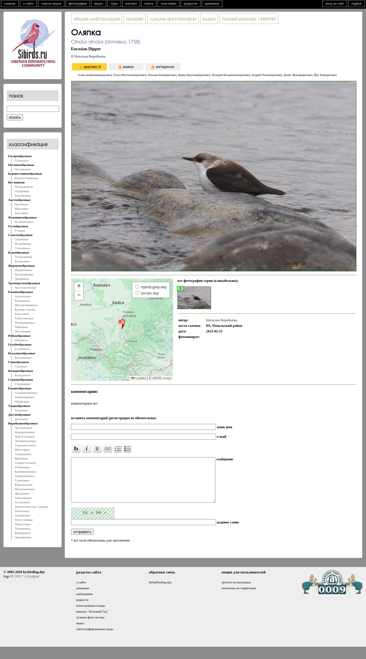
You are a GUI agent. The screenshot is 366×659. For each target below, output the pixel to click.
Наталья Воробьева (90, 56)
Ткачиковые (23, 528)
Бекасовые (22, 313)
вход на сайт (334, 3)
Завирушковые (25, 476)
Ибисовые (21, 208)
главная (9, 3)
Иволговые (22, 449)
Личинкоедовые (25, 441)
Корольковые (23, 484)
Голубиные (22, 349)
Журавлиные (23, 270)
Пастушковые (24, 274)
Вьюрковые (22, 533)
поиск (148, 3)
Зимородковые (24, 397)
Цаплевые (21, 204)
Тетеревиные (23, 257)
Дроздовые (22, 493)
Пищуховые (23, 524)
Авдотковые (23, 296)
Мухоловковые (25, 489)
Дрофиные (22, 278)
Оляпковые (22, 467)
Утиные (20, 230)
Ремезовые (22, 511)
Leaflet (138, 378)
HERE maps (162, 378)
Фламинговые (24, 221)
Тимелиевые (23, 498)
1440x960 (249, 19)
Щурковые (22, 401)
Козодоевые (23, 375)
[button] (122, 324)
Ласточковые (23, 427)
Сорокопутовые (25, 445)
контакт (131, 3)
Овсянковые (23, 537)
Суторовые (22, 502)
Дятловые (21, 419)
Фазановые (22, 261)
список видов (51, 3)
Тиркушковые (24, 318)
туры (114, 3)
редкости (190, 3)
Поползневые (24, 519)
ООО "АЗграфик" (27, 585)
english (356, 3)
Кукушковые (23, 357)
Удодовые (21, 410)
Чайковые (21, 327)
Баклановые (23, 195)
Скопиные (22, 239)
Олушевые (22, 191)
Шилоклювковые (26, 305)
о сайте (28, 3)
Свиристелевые (25, 462)
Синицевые (22, 515)
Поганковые (23, 169)
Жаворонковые (25, 432)
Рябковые (21, 340)
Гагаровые (22, 160)
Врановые (21, 458)
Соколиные (22, 248)
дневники (212, 3)
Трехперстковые (26, 287)
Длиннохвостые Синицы (31, 506)
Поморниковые (25, 322)
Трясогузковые (25, 436)
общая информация (96, 19)
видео (98, 3)
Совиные (21, 366)
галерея (134, 19)
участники (168, 3)
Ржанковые (22, 300)
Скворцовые (23, 454)
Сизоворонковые (26, 392)
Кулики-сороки (25, 309)
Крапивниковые (25, 471)
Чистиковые (23, 331)
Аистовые (21, 213)
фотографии (78, 3)
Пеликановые (24, 186)
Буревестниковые (26, 178)
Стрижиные (23, 384)
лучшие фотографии (172, 19)
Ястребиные (23, 243)
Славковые (22, 480)
